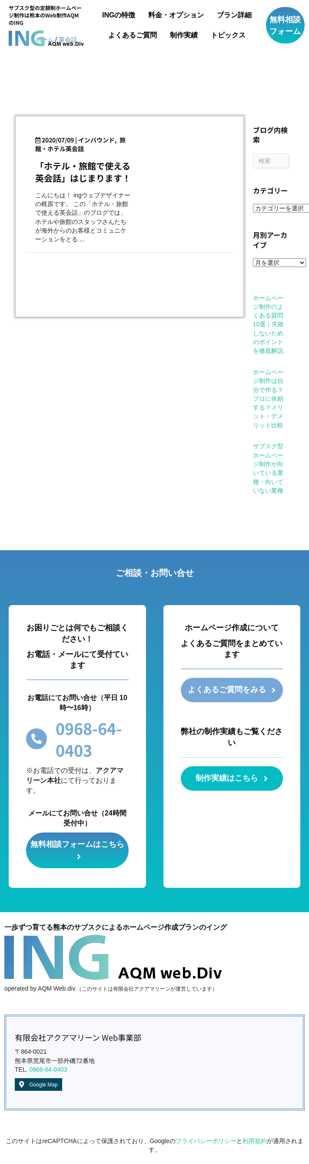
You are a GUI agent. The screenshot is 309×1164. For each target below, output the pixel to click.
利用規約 (255, 1141)
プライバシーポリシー (206, 1141)
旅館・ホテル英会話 (80, 144)
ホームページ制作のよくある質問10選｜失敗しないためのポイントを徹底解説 (268, 324)
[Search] (271, 160)
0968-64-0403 (48, 1069)
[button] (285, 25)
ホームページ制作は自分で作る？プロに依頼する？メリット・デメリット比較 (268, 399)
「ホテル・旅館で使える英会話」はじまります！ (83, 171)
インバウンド (96, 139)
